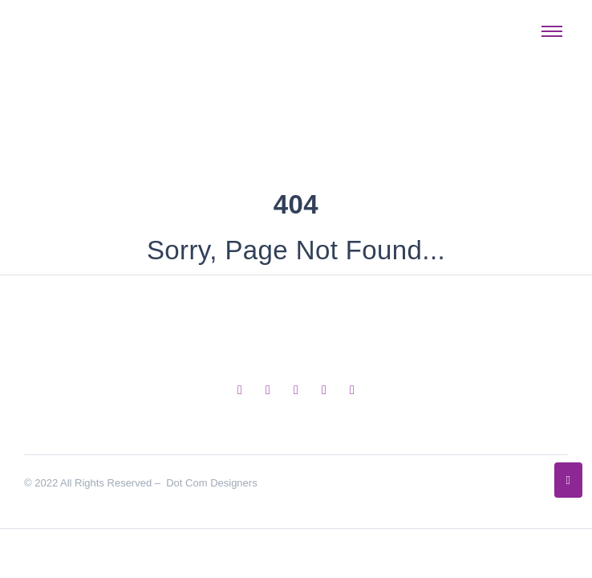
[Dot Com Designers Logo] (75, 28)
